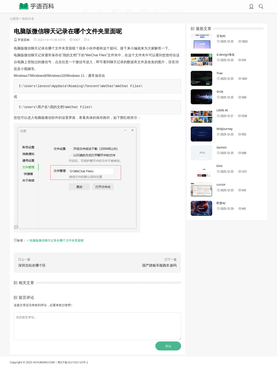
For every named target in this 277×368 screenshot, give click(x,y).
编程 (115, 6)
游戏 (129, 6)
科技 (144, 6)
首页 (85, 6)
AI (157, 6)
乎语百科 (22, 40)
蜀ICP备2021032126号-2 (73, 362)
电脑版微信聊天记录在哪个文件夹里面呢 (57, 240)
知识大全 (173, 6)
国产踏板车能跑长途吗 (159, 265)
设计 (100, 6)
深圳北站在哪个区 (32, 265)
